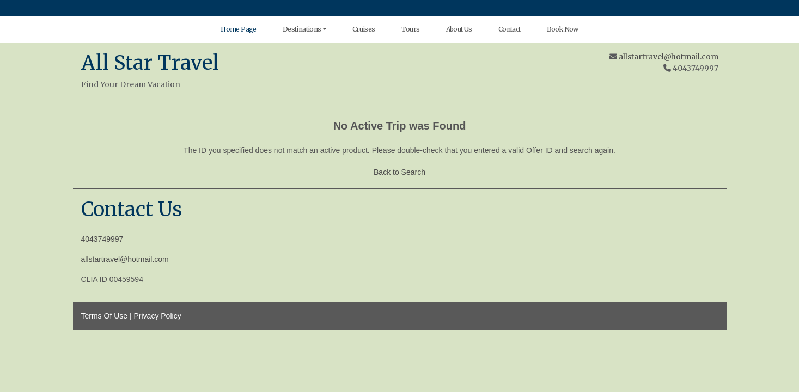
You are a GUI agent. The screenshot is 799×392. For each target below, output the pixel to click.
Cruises (363, 29)
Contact (509, 29)
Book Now (562, 29)
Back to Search (399, 172)
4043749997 (102, 239)
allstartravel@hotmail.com (668, 57)
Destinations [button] (302, 29)
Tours (410, 29)
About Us (459, 29)
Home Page (239, 29)
